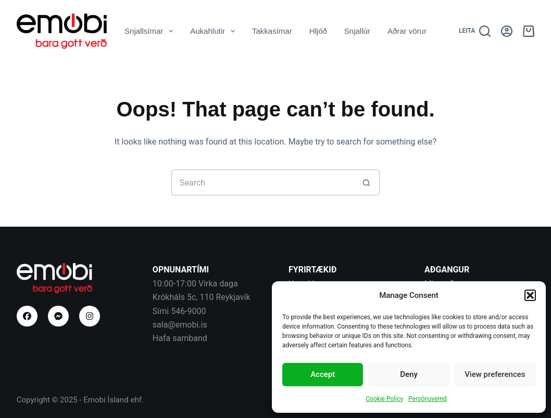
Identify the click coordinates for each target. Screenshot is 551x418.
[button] (530, 295)
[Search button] (367, 182)
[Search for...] (262, 182)
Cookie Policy (384, 398)
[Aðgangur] (506, 31)
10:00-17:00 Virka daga (195, 284)
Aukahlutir (214, 31)
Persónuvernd (427, 398)
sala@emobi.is (180, 325)
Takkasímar (272, 31)
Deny (409, 374)
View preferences (495, 374)
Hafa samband (180, 338)
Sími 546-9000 (179, 311)
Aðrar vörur (407, 31)
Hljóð (318, 31)
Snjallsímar (150, 31)
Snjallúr (357, 31)
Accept (322, 374)
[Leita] (475, 31)
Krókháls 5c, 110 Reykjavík (202, 297)
